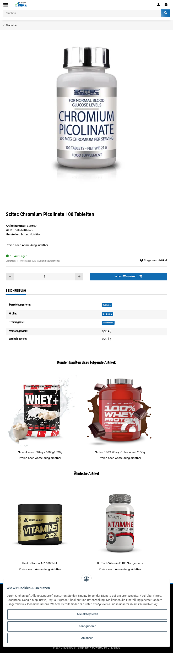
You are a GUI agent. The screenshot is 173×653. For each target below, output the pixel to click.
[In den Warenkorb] (128, 276)
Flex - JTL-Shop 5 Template (71, 647)
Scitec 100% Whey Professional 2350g (120, 452)
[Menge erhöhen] (79, 276)
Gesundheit (108, 322)
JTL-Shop (114, 647)
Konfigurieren (87, 626)
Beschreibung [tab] (16, 290)
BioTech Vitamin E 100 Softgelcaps (120, 563)
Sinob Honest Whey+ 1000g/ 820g (40, 452)
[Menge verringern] (10, 276)
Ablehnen (87, 638)
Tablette (107, 305)
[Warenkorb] (166, 4)
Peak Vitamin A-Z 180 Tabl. (40, 563)
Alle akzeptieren (87, 614)
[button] (158, 4)
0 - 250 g (107, 314)
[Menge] (44, 276)
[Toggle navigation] (5, 4)
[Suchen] (82, 13)
